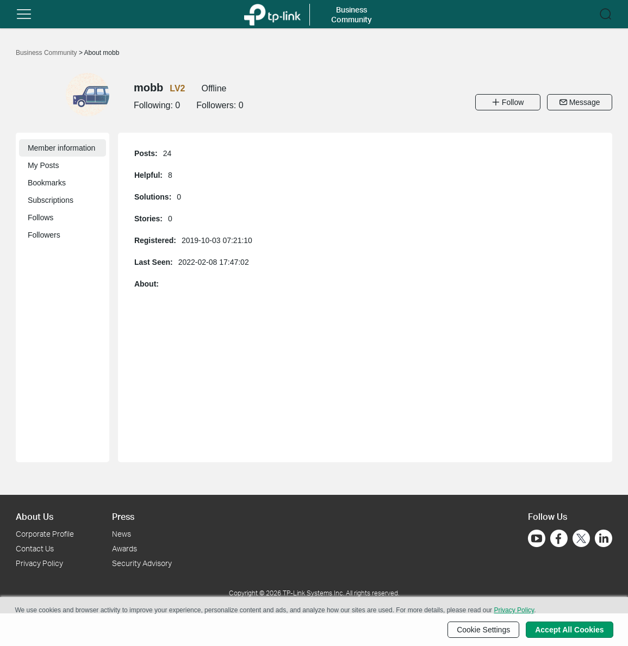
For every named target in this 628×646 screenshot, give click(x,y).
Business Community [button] (351, 14)
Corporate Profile (45, 533)
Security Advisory (142, 563)
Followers (44, 235)
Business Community (47, 53)
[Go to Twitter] (581, 539)
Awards (124, 548)
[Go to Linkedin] (603, 538)
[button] (24, 14)
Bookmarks (47, 182)
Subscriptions (50, 200)
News (121, 533)
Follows (40, 217)
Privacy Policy (39, 563)
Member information (62, 148)
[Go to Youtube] (536, 538)
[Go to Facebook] (559, 538)
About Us (34, 516)
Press (123, 516)
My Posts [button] (43, 165)
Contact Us (35, 548)
